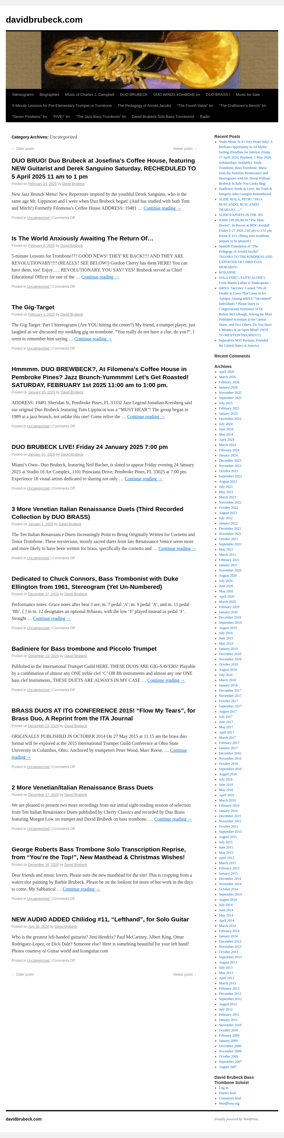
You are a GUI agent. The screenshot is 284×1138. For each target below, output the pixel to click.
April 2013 (226, 978)
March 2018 (227, 680)
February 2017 (229, 743)
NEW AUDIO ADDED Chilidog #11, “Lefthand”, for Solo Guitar (100, 919)
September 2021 (230, 544)
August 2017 (228, 711)
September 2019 (230, 623)
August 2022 (228, 513)
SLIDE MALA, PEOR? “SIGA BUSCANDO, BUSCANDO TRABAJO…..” (241, 204)
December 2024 (230, 419)
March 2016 (227, 800)
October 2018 (228, 664)
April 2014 (226, 920)
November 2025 (230, 393)
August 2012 (228, 1004)
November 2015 (230, 821)
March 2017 (227, 738)
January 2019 (228, 649)
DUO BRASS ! (218, 94)
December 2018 (230, 654)
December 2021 (230, 528)
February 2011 (229, 1015)
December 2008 (230, 1046)
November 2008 (230, 1051)
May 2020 (226, 591)
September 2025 (230, 398)
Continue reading (162, 208)
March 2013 (227, 983)
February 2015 (229, 868)
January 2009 (228, 1041)
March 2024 (227, 445)
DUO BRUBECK (134, 94)
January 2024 (228, 455)
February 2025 (229, 408)
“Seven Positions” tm (29, 116)
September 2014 (230, 894)
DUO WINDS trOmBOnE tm (177, 94)
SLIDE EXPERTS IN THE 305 (241, 215)
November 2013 (230, 947)
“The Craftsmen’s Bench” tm (242, 105)
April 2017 (226, 732)
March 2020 (227, 602)
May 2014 (226, 915)
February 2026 (229, 382)
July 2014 (226, 905)
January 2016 (228, 811)
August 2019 (228, 628)
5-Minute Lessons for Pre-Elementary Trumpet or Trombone (62, 105)
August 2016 (228, 774)
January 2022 (228, 523)
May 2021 (226, 549)
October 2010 (228, 1030)
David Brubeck (73, 184)
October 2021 (228, 539)
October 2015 (228, 826)
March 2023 (227, 497)
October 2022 (228, 508)
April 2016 (226, 795)
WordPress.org (229, 1103)
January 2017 (228, 748)
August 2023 (228, 481)
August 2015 (228, 837)
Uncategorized (38, 218)
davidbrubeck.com (44, 19)
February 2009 (229, 1035)
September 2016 (230, 769)
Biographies (49, 94)
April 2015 (226, 858)
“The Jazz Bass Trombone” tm (101, 116)
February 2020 (229, 607)
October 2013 (228, 952)
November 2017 (230, 696)
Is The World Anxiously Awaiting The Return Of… (83, 238)
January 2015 (228, 873)
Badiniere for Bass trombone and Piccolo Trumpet (84, 648)
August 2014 (228, 900)
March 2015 (227, 863)
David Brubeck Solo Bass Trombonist (163, 116)
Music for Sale (248, 94)
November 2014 (230, 884)
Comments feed (230, 1098)
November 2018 (230, 659)
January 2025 (228, 413)
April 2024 (226, 440)
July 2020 (226, 581)
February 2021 (229, 560)
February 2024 (229, 450)
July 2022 (226, 518)
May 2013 (226, 973)
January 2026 (228, 387)
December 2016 (230, 753)
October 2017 (228, 701)
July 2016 (226, 779)
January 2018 (228, 685)
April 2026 (226, 372)
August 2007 (228, 1067)
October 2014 (228, 889)
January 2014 (228, 936)
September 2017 (230, 706)
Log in (223, 1088)
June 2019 (226, 638)
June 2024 (226, 429)
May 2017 (226, 727)
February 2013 (229, 988)
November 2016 (230, 758)
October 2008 (228, 1056)
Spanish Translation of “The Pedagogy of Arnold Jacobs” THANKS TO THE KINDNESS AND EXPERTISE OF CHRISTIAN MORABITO (245, 256)
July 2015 (226, 842)
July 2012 (226, 1009)
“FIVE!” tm (61, 116)
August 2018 (228, 670)
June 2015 (226, 847)
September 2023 (230, 476)
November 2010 (230, 1025)
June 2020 (226, 586)
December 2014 (230, 879)
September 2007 (230, 1062)
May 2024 (226, 434)
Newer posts (185, 149)
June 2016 (226, 785)
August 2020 (228, 576)
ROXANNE (227, 272)
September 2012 (230, 999)
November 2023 (230, 466)
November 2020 (230, 570)
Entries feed (227, 1093)
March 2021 (227, 555)
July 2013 (226, 968)
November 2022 (230, 502)
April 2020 (226, 596)
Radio (205, 116)
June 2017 (226, 722)
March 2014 (227, 926)
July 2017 (226, 717)
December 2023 (230, 461)
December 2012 (230, 994)
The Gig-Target (33, 307)
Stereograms (23, 94)
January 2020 (228, 612)
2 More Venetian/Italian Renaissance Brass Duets (82, 787)
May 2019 (226, 643)
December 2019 (230, 617)
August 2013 (228, 962)
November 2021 (230, 534)
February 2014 (229, 931)
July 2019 (226, 633)
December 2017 (230, 690)
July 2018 (226, 675)
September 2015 (230, 832)
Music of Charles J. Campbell (89, 94)
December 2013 (230, 941)
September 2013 (230, 957)
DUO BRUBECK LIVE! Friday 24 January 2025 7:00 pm (90, 446)
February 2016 (229, 805)
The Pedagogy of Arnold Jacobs (144, 105)
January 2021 (228, 565)
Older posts (23, 149)
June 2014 (226, 910)
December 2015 (230, 816)
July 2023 (226, 487)
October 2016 (228, 764)
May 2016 (226, 790)
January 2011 (228, 1020)
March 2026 (227, 377)
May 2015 (226, 853)
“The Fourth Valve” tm (195, 105)
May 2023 (226, 492)
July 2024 (226, 424)
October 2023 (228, 471)
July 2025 (226, 403)
